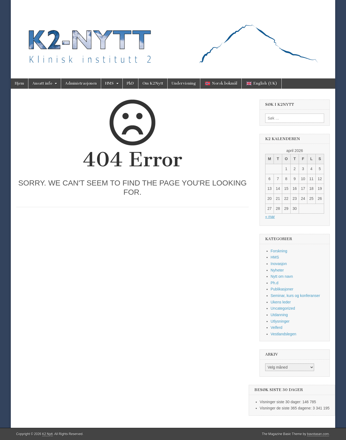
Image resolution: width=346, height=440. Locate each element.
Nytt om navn (282, 276)
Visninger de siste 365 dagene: (286, 408)
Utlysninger (280, 321)
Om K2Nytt (152, 83)
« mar (270, 216)
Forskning (279, 251)
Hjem (19, 83)
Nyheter (277, 270)
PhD (130, 83)
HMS (109, 83)
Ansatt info (42, 83)
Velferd (276, 327)
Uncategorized (283, 308)
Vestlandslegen (283, 334)
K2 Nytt (47, 434)
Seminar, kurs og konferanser (295, 295)
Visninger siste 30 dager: (281, 402)
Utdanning (279, 315)
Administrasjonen (81, 83)
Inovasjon (279, 264)
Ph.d (274, 283)
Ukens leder (281, 302)
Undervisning (184, 83)
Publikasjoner (282, 289)
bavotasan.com (318, 434)
